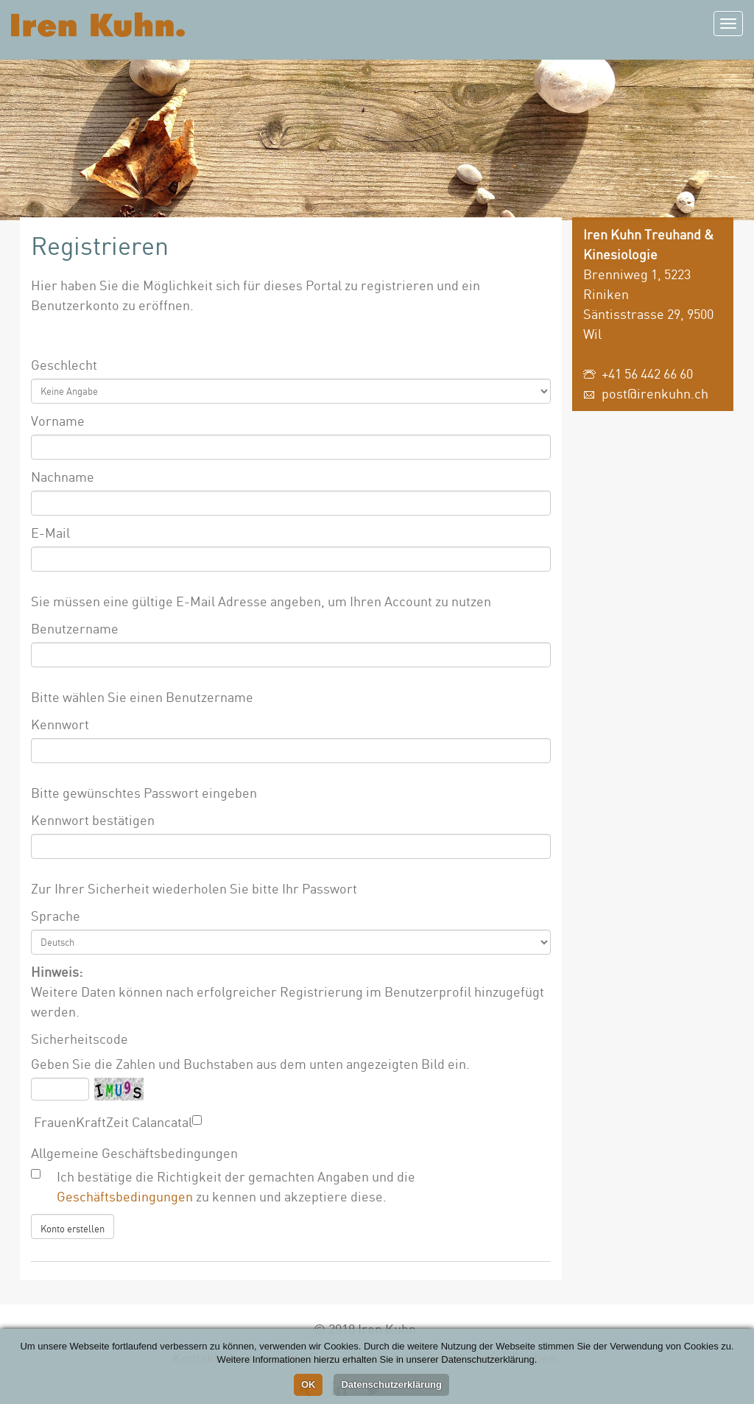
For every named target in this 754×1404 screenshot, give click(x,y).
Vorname (58, 421)
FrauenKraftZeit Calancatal (111, 1122)
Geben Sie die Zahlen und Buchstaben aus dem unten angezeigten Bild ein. (250, 1064)
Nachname (62, 476)
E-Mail (50, 532)
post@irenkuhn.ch (655, 393)
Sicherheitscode (79, 1039)
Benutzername (75, 628)
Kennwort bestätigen (93, 820)
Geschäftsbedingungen (125, 1196)
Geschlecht (64, 365)
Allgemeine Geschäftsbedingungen (134, 1153)
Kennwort (60, 724)
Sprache (55, 916)
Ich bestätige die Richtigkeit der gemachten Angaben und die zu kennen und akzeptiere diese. (236, 1186)
